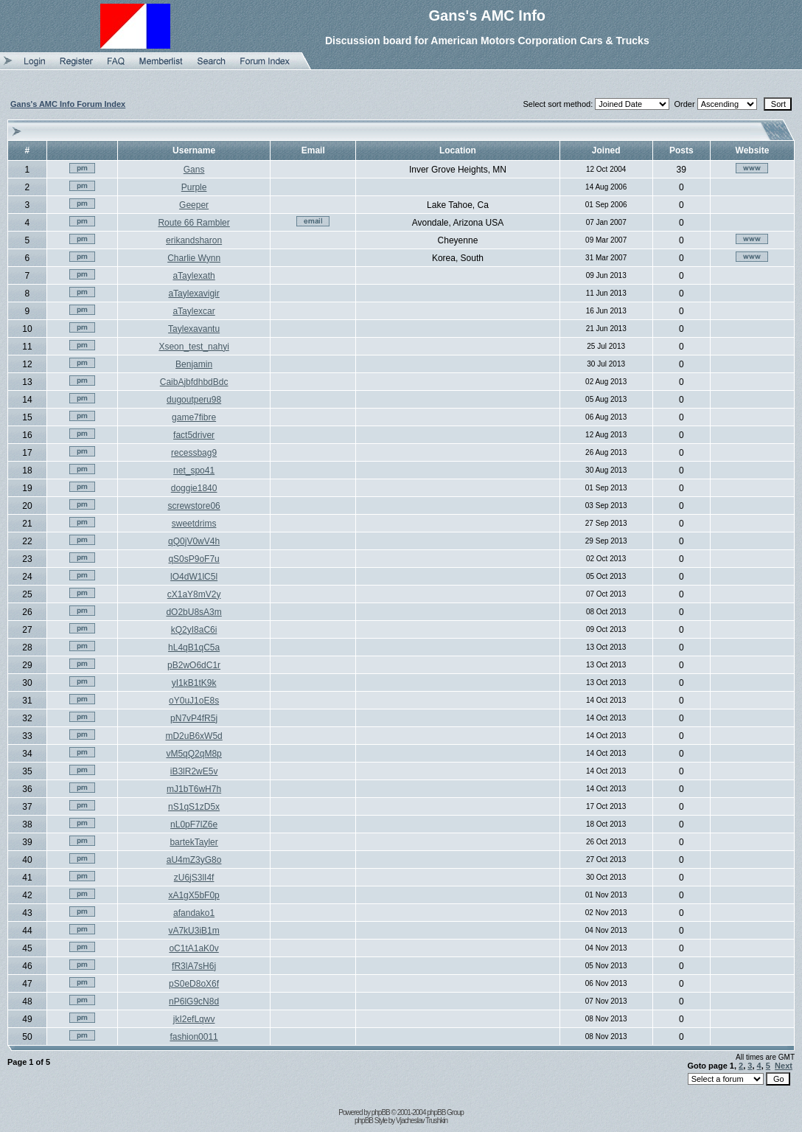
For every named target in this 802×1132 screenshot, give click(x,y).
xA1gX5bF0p (193, 895)
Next (783, 1065)
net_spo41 (194, 470)
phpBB (381, 1112)
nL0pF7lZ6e (193, 824)
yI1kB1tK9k (194, 683)
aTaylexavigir (193, 293)
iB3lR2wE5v (194, 771)
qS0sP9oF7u (193, 559)
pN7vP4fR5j (193, 718)
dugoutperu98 (194, 400)
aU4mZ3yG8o (194, 860)
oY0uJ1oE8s (194, 700)
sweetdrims (194, 523)
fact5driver (194, 435)
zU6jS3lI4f (194, 877)
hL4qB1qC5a (194, 647)
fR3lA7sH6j (194, 966)
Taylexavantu (194, 329)
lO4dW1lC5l (193, 577)
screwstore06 (193, 506)
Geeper (194, 205)
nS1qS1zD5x (194, 807)
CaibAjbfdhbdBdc (194, 382)
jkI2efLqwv (194, 1019)
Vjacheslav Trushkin (421, 1121)
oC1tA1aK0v (193, 948)
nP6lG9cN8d (194, 1001)
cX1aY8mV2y (194, 594)
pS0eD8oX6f (194, 984)
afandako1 (194, 913)
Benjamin (193, 364)
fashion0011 (193, 1037)
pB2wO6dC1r (193, 665)
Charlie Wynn (193, 258)
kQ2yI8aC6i (194, 630)
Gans (194, 169)
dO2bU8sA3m (193, 612)
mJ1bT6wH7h (194, 789)
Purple (194, 187)
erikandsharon (194, 240)
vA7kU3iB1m (193, 931)
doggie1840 (194, 488)
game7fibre (194, 417)
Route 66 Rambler (193, 223)
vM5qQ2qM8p (193, 754)
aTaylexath (193, 276)
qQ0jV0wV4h (194, 541)
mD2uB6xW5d (193, 736)
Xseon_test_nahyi (193, 346)
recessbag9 (194, 453)
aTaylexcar (193, 311)
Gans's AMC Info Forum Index (67, 104)
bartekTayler (193, 842)
